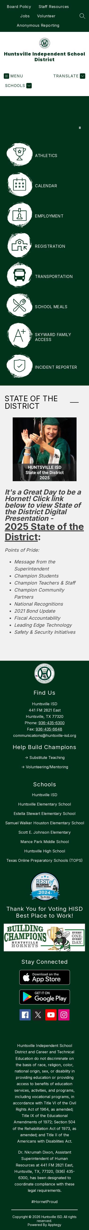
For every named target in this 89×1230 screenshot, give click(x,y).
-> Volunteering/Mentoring (44, 767)
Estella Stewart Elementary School (44, 813)
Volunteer (46, 16)
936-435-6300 (52, 722)
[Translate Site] (68, 76)
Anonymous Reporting (38, 25)
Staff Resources (54, 6)
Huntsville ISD (44, 794)
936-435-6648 (49, 729)
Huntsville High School (44, 851)
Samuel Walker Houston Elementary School (44, 823)
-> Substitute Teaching (45, 757)
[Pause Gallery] (80, 127)
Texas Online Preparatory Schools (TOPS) (44, 860)
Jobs (25, 16)
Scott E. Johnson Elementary (44, 832)
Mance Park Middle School (44, 841)
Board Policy (19, 6)
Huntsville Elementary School (44, 804)
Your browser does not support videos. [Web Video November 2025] (44, 115)
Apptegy (54, 1225)
